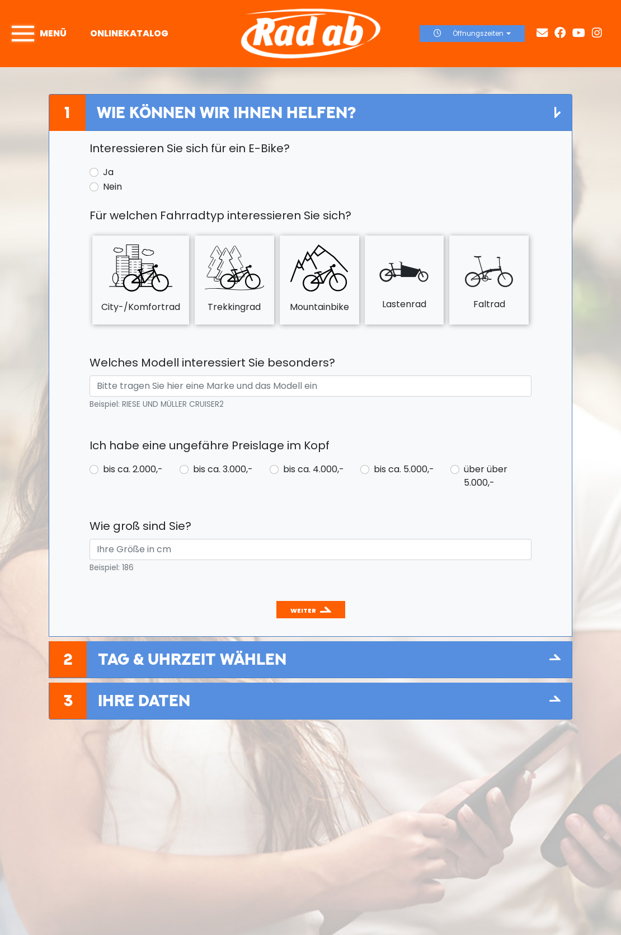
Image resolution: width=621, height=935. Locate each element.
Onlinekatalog (129, 33)
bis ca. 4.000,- (313, 469)
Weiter (303, 610)
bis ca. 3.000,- (223, 469)
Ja (108, 172)
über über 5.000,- (485, 476)
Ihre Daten (144, 700)
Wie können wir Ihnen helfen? (226, 112)
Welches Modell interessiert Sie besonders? (212, 362)
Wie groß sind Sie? (140, 526)
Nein (112, 186)
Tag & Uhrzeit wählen (192, 659)
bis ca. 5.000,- (404, 469)
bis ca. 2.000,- (133, 469)
